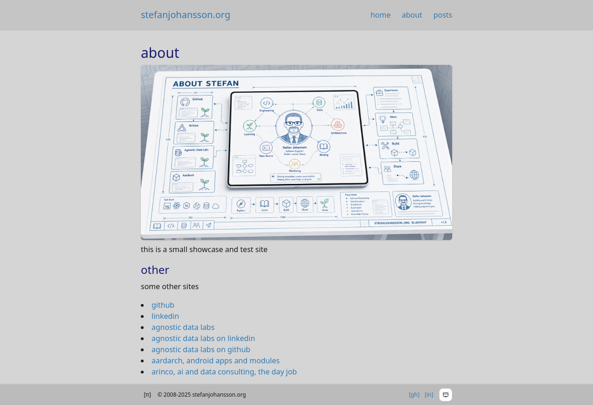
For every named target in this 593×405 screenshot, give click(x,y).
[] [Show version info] (147, 395)
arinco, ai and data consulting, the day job (224, 372)
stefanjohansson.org (185, 14)
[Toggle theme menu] (445, 394)
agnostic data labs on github (200, 349)
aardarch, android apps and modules (215, 360)
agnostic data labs (182, 327)
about (412, 15)
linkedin (165, 316)
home (381, 15)
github (162, 305)
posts (442, 15)
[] (414, 395)
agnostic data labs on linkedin (203, 338)
